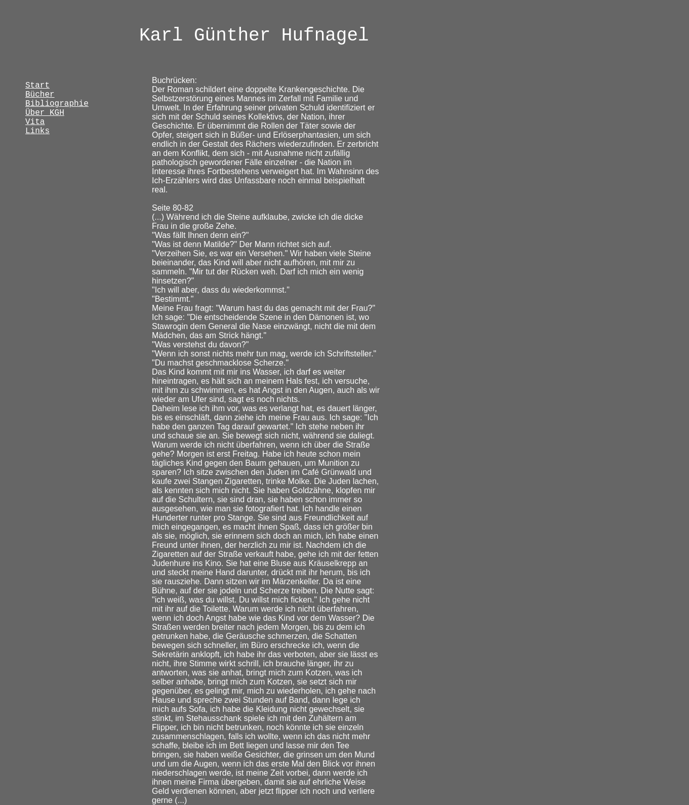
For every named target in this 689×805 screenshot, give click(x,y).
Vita (35, 122)
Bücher (40, 94)
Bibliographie (57, 103)
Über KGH (44, 112)
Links (37, 131)
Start (37, 85)
